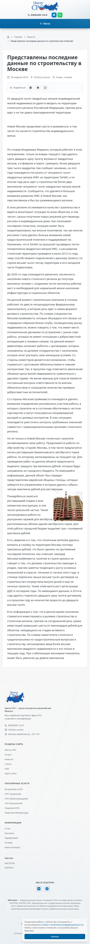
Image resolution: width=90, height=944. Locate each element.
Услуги (8, 754)
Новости (9, 759)
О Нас (7, 828)
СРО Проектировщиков (16, 798)
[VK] (39, 889)
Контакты (9, 833)
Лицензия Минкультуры (16, 812)
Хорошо (55, 936)
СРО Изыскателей (13, 803)
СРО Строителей (13, 794)
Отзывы (8, 842)
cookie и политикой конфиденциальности (62, 924)
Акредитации (11, 838)
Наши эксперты (12, 847)
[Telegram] (47, 889)
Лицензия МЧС (12, 808)
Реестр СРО (10, 750)
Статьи (8, 764)
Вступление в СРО (14, 789)
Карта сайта (10, 773)
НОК (7, 768)
